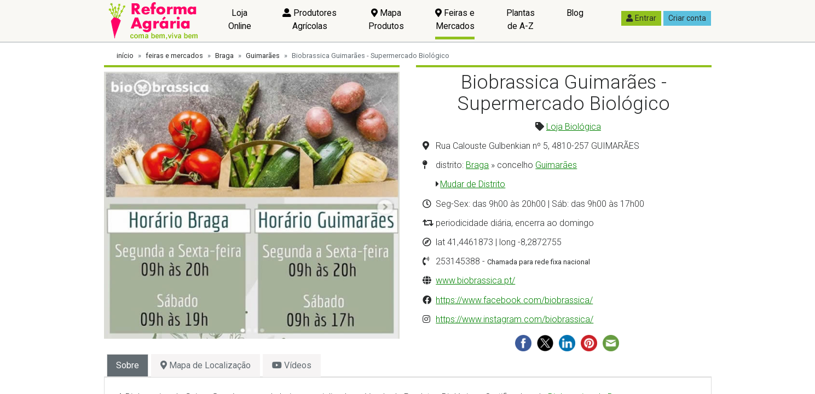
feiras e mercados (174, 55)
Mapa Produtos (386, 19)
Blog (575, 13)
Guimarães (263, 55)
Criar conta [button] (687, 18)
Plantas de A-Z (520, 19)
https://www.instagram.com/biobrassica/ (514, 319)
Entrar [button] (641, 18)
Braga (224, 55)
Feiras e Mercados (455, 19)
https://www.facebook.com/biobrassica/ (514, 300)
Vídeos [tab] (291, 365)
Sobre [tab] (127, 365)
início (125, 55)
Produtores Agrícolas (309, 19)
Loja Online (239, 19)
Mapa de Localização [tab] (205, 365)
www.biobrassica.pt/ (475, 280)
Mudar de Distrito (472, 184)
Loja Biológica (573, 126)
